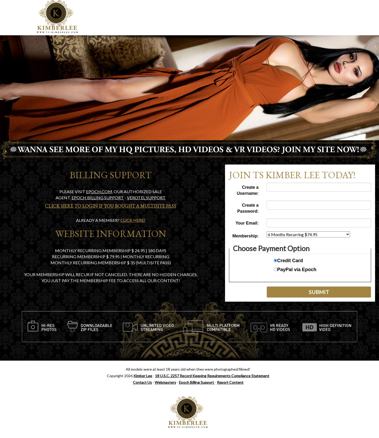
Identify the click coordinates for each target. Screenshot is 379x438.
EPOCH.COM (99, 191)
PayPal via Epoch (295, 269)
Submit (319, 292)
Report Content (230, 382)
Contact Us (142, 382)
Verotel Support (146, 197)
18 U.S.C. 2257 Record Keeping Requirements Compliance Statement (212, 376)
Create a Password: (248, 208)
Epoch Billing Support (197, 382)
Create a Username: (248, 190)
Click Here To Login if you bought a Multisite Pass (110, 206)
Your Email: (247, 223)
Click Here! (132, 220)
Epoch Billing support (98, 197)
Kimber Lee (142, 376)
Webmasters (165, 382)
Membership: (245, 236)
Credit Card (288, 260)
